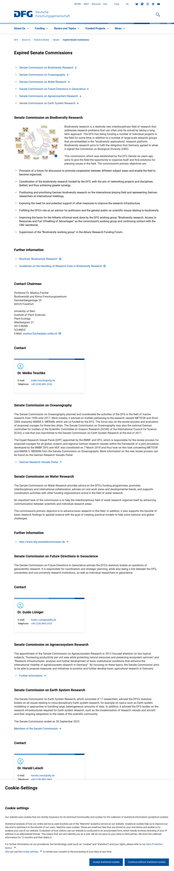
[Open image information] (56, 155)
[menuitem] (21, 29)
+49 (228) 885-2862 (41, 779)
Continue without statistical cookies (147, 862)
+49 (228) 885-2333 (41, 623)
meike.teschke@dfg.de (43, 380)
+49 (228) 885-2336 (41, 384)
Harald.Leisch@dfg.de (43, 775)
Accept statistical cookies (106, 862)
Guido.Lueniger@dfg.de (43, 619)
